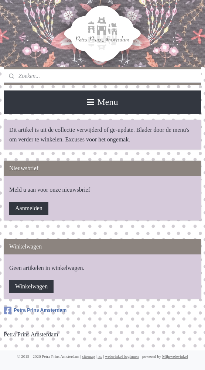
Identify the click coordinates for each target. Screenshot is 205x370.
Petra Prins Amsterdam (35, 310)
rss (100, 356)
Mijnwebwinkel (175, 356)
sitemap (88, 356)
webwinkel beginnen (122, 356)
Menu (102, 102)
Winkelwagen (31, 286)
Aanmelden (28, 208)
